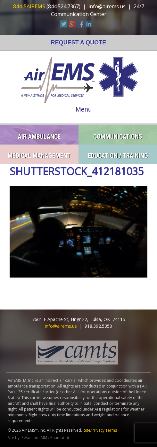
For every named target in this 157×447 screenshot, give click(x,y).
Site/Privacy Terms (100, 430)
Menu (84, 109)
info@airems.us (107, 6)
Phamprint (59, 437)
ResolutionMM (34, 437)
